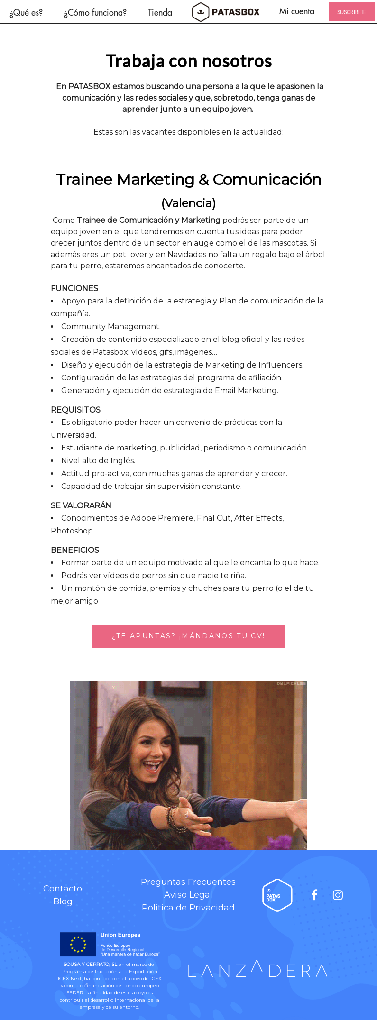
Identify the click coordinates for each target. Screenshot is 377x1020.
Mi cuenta (296, 11)
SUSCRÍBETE (351, 12)
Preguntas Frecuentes (188, 882)
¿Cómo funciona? (95, 12)
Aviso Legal (188, 895)
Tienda (160, 12)
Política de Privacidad (188, 907)
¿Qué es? (26, 12)
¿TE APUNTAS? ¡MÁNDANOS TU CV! (189, 636)
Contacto (62, 888)
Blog (63, 901)
